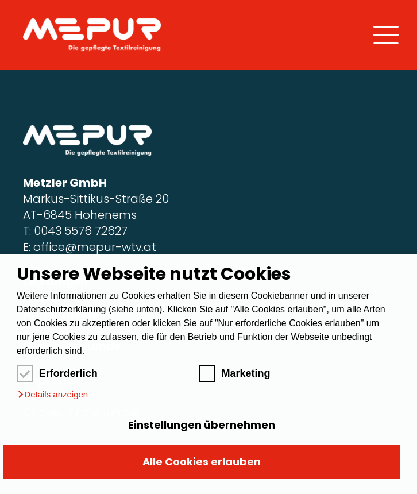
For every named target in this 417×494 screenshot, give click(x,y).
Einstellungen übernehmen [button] (201, 425)
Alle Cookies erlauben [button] (201, 461)
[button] (52, 394)
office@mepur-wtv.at (94, 247)
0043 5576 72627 (81, 231)
